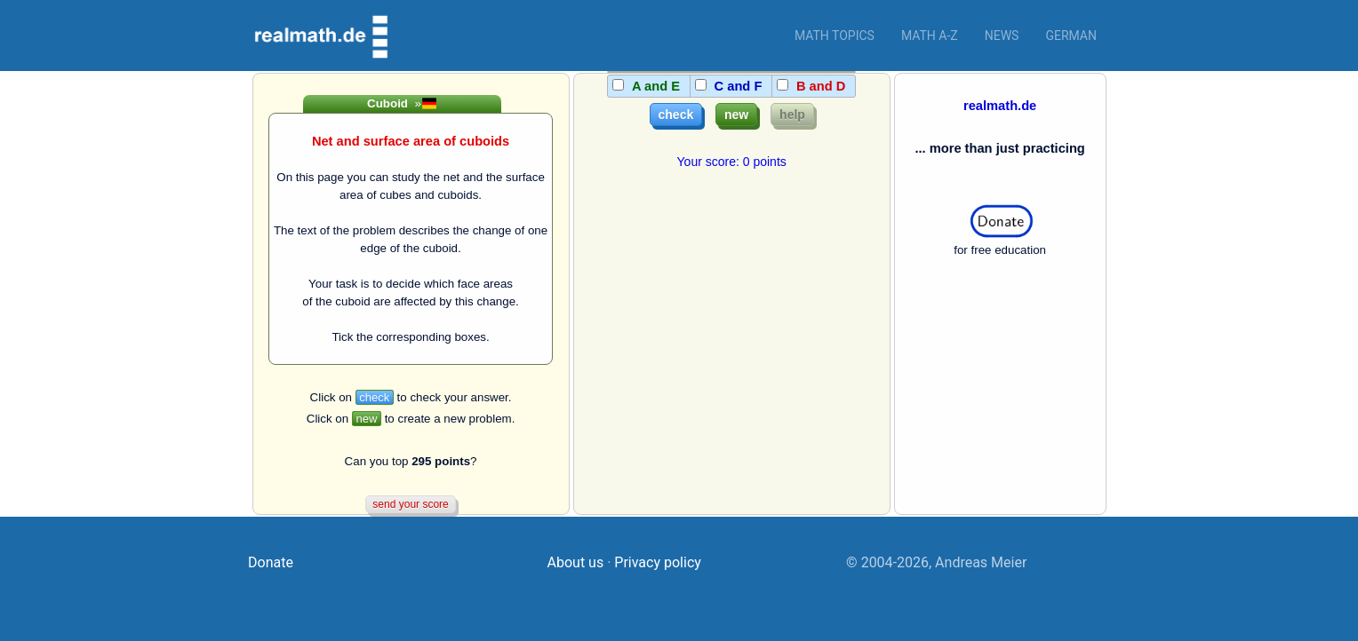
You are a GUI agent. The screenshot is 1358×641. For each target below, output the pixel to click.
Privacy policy (657, 562)
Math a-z (929, 35)
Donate (270, 562)
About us (575, 562)
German (1071, 35)
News (1002, 35)
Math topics (835, 35)
